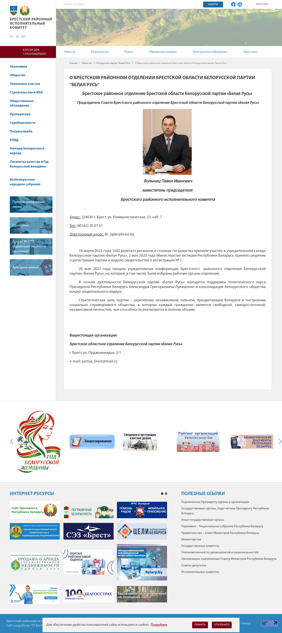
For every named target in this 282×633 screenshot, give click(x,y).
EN (17, 37)
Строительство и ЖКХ (28, 92)
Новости (69, 51)
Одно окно (250, 51)
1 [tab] (162, 494)
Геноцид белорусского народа (27, 151)
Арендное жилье (25, 267)
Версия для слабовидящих (34, 52)
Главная (73, 63)
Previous (12, 441)
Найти (213, 4)
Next (279, 441)
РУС (12, 37)
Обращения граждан (163, 51)
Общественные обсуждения (21, 104)
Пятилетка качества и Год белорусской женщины (29, 166)
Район (128, 51)
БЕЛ (23, 37)
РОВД (16, 140)
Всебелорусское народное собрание (25, 182)
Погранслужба (21, 131)
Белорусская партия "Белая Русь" (114, 63)
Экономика (20, 66)
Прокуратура (22, 114)
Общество (19, 75)
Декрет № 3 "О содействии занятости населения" (29, 246)
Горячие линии (239, 623)
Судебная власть (22, 123)
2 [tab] (166, 494)
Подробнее (159, 625)
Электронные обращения (210, 51)
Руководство (100, 51)
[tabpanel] (88, 554)
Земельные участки (27, 84)
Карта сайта (262, 4)
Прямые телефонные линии (28, 204)
